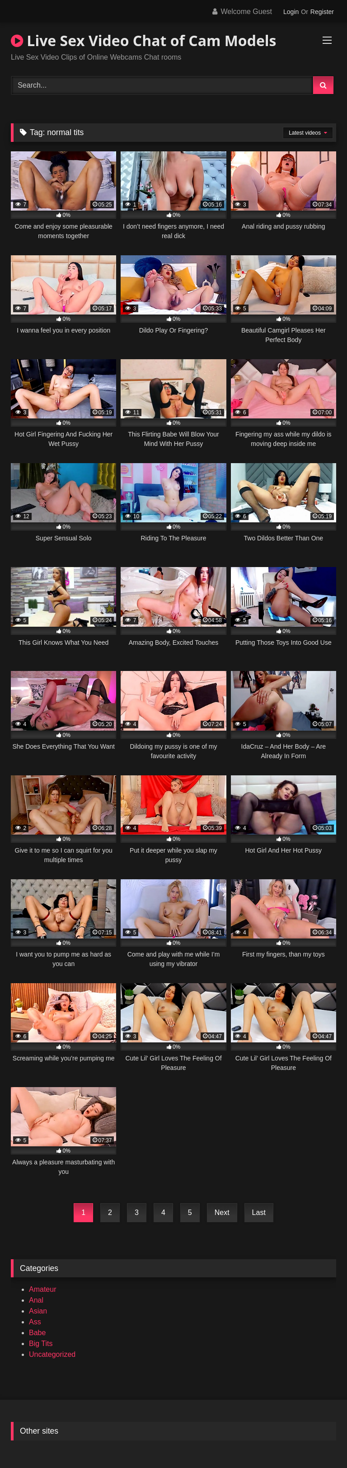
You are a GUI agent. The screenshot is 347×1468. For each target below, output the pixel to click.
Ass (35, 1322)
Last (259, 1212)
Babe (37, 1333)
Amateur (42, 1289)
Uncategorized (52, 1354)
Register (322, 11)
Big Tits (40, 1343)
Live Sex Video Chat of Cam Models (144, 40)
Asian (38, 1311)
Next (222, 1212)
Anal (36, 1300)
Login (291, 11)
